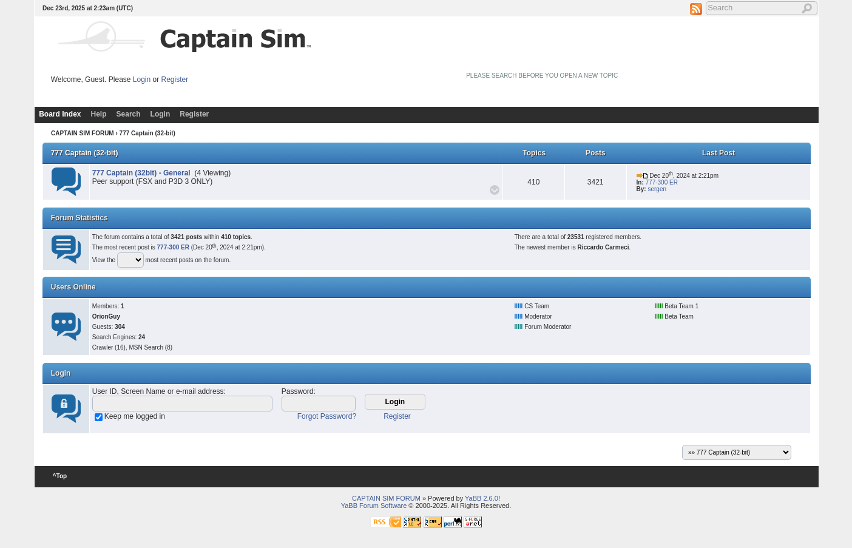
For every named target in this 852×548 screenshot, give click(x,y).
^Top (60, 476)
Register (175, 79)
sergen (656, 189)
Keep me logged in (134, 416)
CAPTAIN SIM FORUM (82, 133)
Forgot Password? (326, 416)
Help (99, 114)
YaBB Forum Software (374, 505)
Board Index (60, 114)
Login (141, 79)
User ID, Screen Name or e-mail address (158, 391)
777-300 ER (662, 182)
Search (129, 114)
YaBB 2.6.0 (481, 498)
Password (298, 391)
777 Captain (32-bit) (84, 153)
